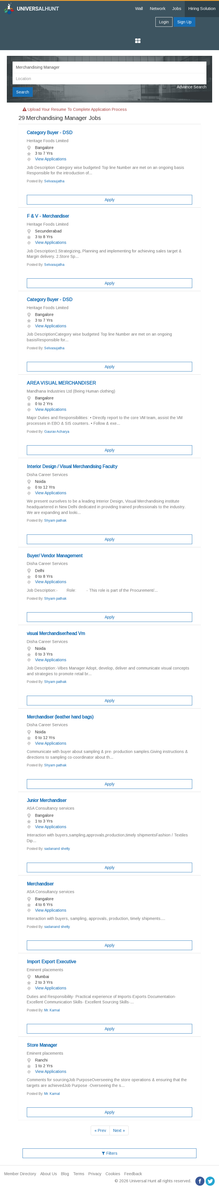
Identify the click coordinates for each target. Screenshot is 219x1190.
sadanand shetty (57, 849)
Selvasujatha (54, 181)
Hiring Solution (202, 8)
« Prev (100, 1130)
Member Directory (20, 1173)
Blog (65, 1173)
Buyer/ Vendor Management (55, 555)
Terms (78, 1173)
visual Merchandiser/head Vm (56, 633)
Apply (110, 199)
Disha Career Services (47, 474)
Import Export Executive (51, 961)
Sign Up (184, 22)
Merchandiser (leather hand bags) (60, 717)
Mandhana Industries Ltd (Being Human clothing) (71, 391)
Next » (119, 1130)
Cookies (113, 1173)
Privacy (95, 1173)
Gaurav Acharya (56, 432)
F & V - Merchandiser (48, 216)
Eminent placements (45, 969)
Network (157, 8)
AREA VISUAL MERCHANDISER (61, 383)
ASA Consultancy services (50, 808)
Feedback (133, 1173)
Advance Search (191, 87)
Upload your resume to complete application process (75, 109)
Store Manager (42, 1045)
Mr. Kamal (52, 1010)
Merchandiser (40, 883)
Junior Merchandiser (46, 800)
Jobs (176, 8)
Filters (109, 1153)
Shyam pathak (55, 520)
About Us (48, 1173)
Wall (139, 8)
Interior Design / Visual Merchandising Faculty (72, 466)
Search (22, 92)
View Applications (46, 159)
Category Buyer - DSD (49, 132)
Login (164, 22)
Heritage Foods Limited (47, 140)
